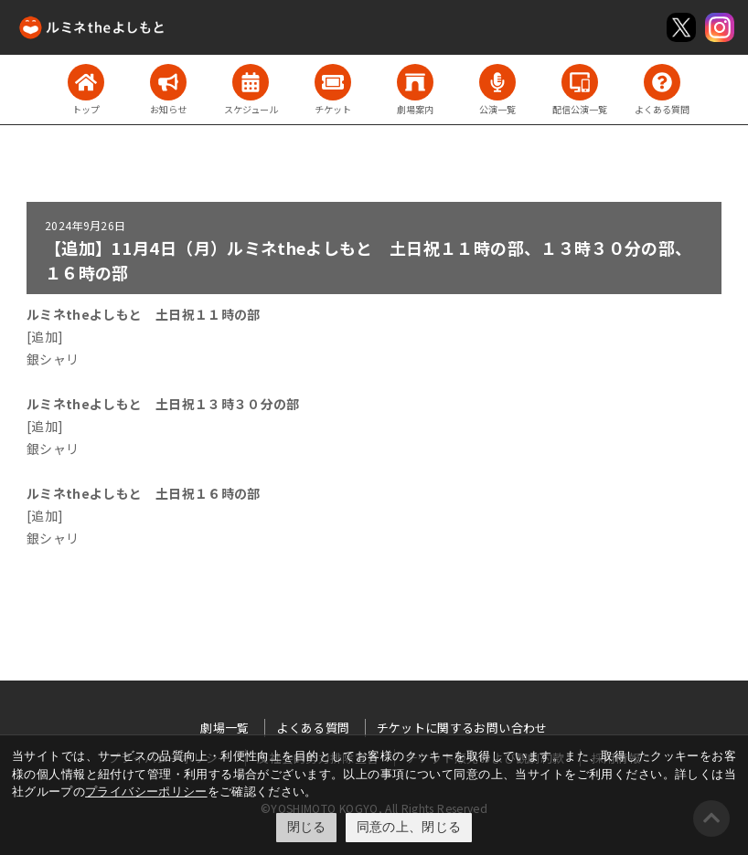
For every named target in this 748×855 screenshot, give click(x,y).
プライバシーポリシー (146, 791)
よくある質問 (312, 727)
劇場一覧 (224, 727)
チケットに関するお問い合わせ (462, 727)
